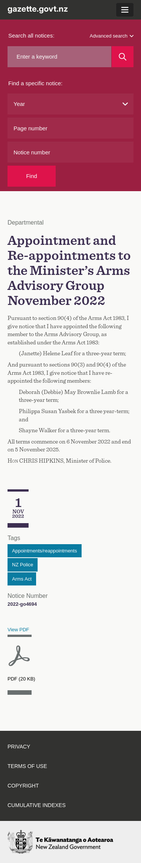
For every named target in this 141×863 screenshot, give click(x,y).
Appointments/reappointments (44, 551)
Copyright (23, 786)
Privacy (19, 747)
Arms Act (22, 579)
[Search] (122, 56)
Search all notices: (31, 35)
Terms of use (27, 766)
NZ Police (22, 564)
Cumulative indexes (37, 805)
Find (31, 176)
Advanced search (111, 36)
